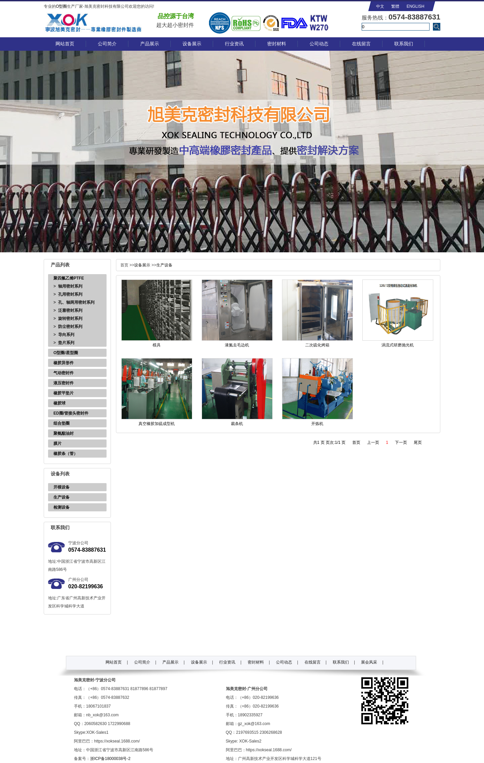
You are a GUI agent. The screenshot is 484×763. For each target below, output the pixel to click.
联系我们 (403, 43)
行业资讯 (234, 43)
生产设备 (61, 497)
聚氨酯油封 (63, 433)
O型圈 (61, 6)
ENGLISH (416, 6)
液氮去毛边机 (237, 345)
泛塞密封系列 (70, 310)
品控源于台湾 (176, 16)
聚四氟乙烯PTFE (68, 278)
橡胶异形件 (63, 363)
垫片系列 (66, 342)
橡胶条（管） (65, 453)
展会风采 (369, 662)
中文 (380, 6)
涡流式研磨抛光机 (397, 345)
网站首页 (64, 43)
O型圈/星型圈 (65, 352)
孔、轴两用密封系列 (76, 302)
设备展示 (192, 43)
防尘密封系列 (70, 326)
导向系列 (66, 334)
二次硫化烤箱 (317, 345)
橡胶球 (59, 403)
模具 (157, 345)
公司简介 (107, 43)
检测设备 (61, 507)
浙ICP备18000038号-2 (110, 758)
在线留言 (361, 43)
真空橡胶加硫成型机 (156, 423)
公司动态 (319, 43)
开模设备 (61, 487)
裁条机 (237, 423)
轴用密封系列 (70, 286)
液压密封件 (63, 383)
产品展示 (149, 43)
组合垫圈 (61, 423)
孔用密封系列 (70, 294)
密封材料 (276, 43)
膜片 (57, 443)
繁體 (395, 6)
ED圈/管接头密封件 (70, 413)
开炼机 (317, 423)
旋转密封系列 (70, 318)
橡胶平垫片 (63, 393)
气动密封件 (63, 373)
